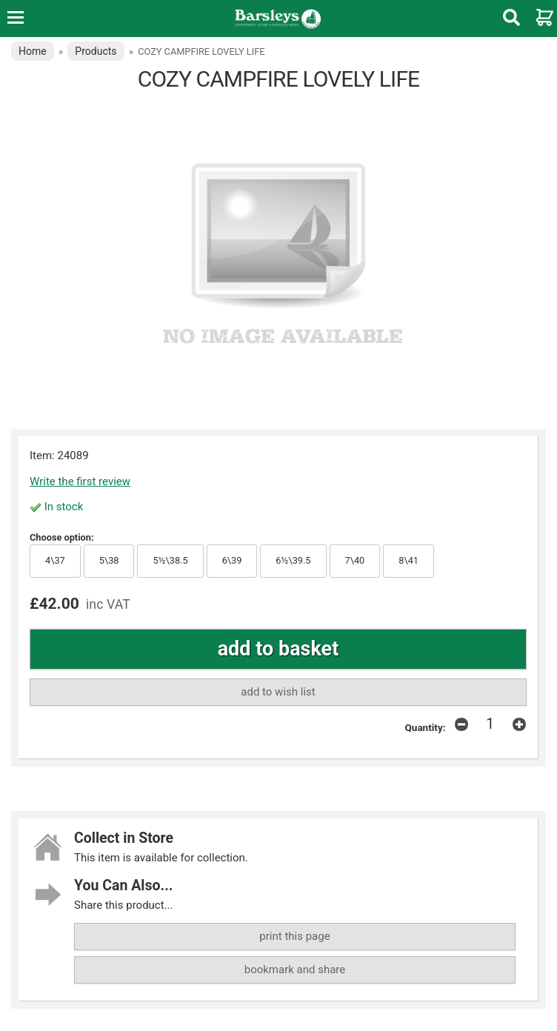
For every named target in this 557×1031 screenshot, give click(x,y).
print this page (294, 936)
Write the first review (80, 481)
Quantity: (425, 727)
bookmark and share (295, 969)
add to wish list (278, 691)
